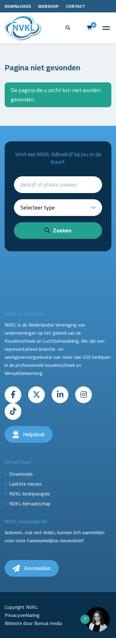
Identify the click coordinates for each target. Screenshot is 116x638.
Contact (75, 6)
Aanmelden (31, 568)
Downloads (18, 6)
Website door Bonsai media (33, 623)
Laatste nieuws (25, 483)
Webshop (48, 6)
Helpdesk (28, 434)
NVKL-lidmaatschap (29, 503)
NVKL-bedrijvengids (29, 493)
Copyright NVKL (21, 607)
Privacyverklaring (22, 615)
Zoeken (58, 230)
